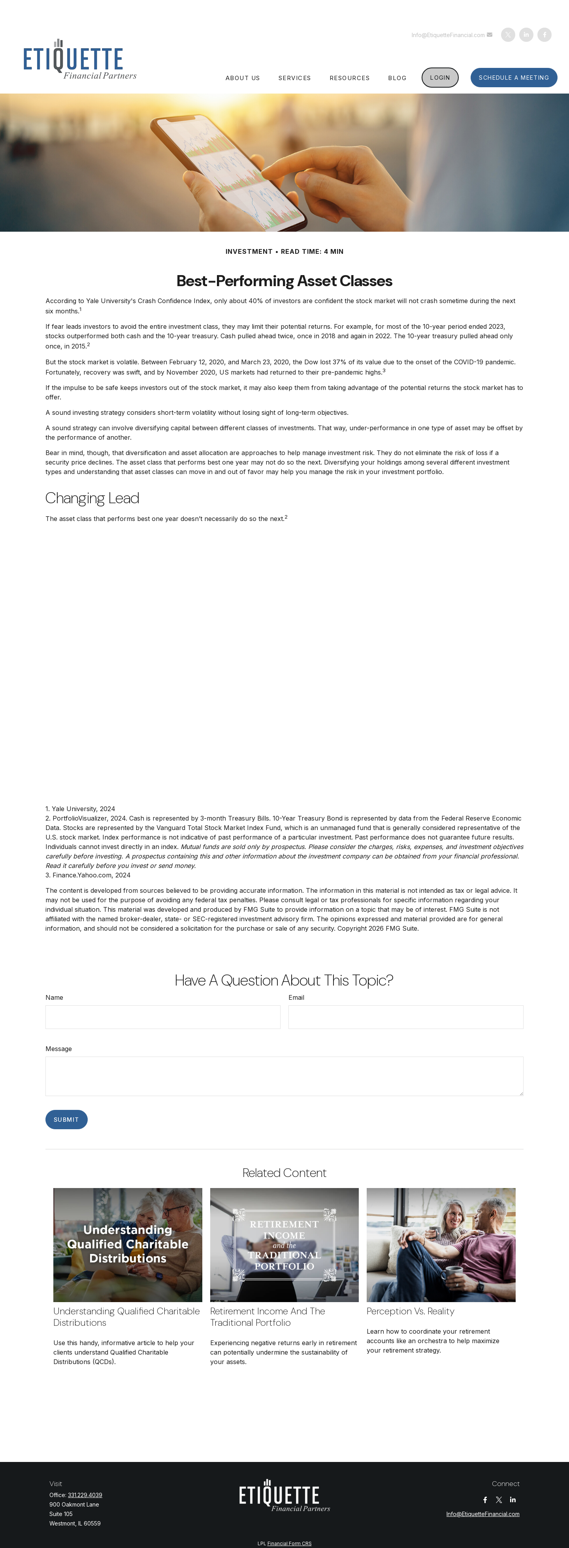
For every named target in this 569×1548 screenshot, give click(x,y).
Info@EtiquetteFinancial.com (453, 11)
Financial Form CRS (290, 1520)
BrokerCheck (358, 1529)
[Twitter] (508, 11)
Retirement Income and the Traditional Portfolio (267, 1293)
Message (58, 1025)
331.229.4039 (85, 1471)
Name (54, 974)
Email (296, 974)
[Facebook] (544, 11)
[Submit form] (66, 1096)
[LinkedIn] (526, 11)
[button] (243, 54)
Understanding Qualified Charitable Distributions (126, 1293)
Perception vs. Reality (410, 1287)
